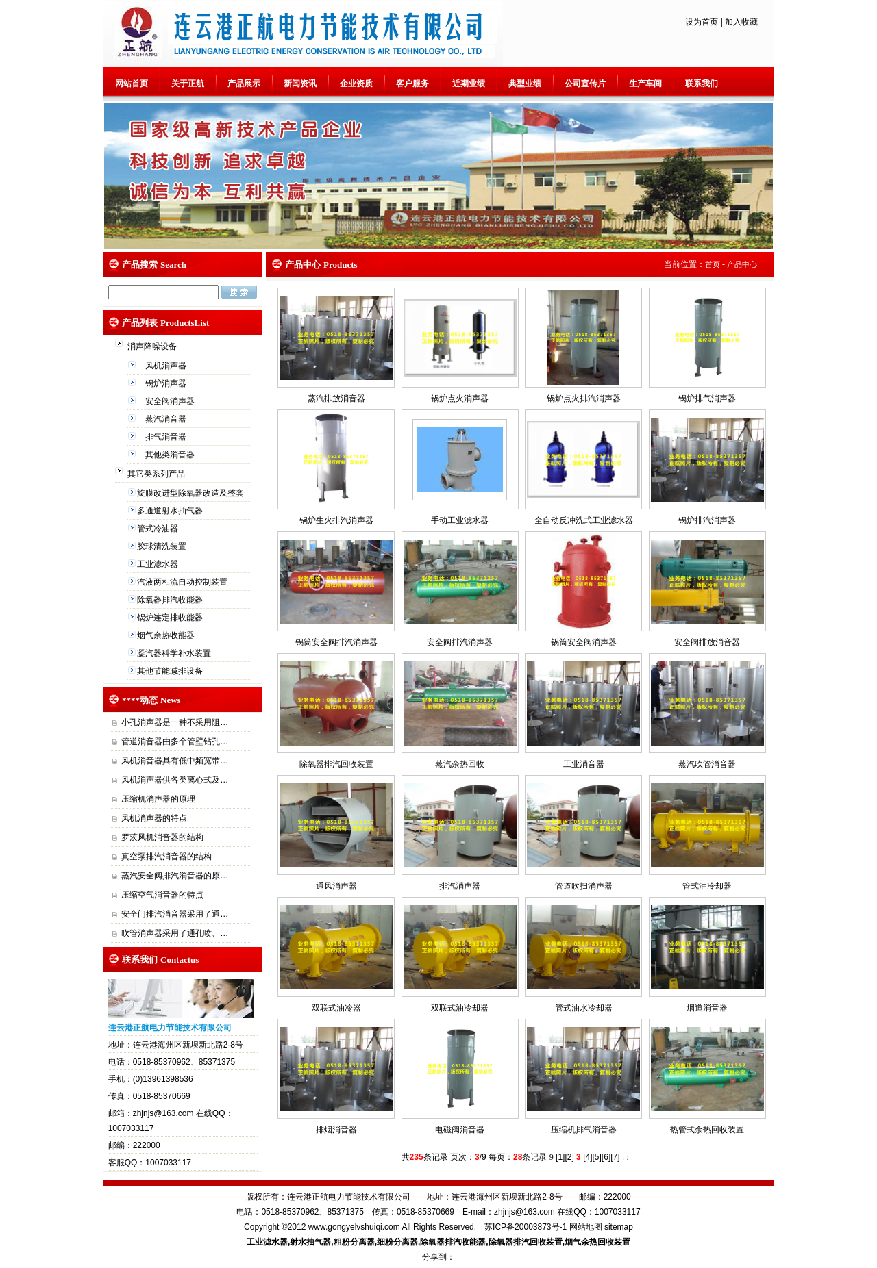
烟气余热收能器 (167, 635)
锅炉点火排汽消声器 (584, 398)
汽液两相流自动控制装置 (183, 582)
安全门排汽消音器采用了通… (174, 914)
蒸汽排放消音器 (336, 398)
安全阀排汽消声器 (460, 642)
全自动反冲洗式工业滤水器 (583, 520)
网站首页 (131, 83)
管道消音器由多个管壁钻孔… (174, 741)
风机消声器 (166, 365)
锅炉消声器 (166, 383)
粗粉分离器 (354, 1242)
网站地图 (585, 1227)
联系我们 (701, 83)
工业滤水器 (158, 564)
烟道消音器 (707, 1008)
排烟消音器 (336, 1129)
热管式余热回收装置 (707, 1129)
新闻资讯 (300, 83)
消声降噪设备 (153, 346)
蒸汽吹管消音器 (707, 764)
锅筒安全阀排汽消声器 (336, 642)
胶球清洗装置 (162, 546)
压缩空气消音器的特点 (162, 895)
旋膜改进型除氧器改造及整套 (191, 493)
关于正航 (187, 83)
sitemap (618, 1227)
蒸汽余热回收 (459, 764)
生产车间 (645, 83)
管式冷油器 (158, 528)
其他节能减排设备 (171, 671)
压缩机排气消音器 (584, 1129)
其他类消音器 (171, 454)
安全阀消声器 (171, 401)
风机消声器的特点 (154, 818)
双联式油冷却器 (460, 1008)
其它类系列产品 (157, 474)
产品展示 (243, 83)
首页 (712, 264)
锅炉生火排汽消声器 (336, 520)
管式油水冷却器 (584, 1008)
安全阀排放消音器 (707, 642)
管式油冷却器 (707, 886)
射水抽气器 (310, 1242)
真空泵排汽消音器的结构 (166, 856)
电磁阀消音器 (459, 1129)
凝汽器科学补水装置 (175, 653)
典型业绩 (524, 83)
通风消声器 (336, 886)
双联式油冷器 (336, 1008)
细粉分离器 (397, 1242)
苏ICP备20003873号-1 (525, 1227)
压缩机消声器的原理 (158, 799)
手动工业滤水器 (460, 520)
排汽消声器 (459, 886)
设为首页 (701, 22)
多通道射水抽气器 (171, 511)
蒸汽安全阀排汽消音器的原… (174, 875)
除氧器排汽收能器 (171, 600)
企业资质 (356, 83)
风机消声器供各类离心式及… (174, 780)
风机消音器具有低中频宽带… (174, 760)
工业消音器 (583, 764)
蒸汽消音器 (166, 419)
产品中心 (742, 264)
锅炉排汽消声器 (707, 520)
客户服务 (412, 83)
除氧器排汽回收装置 (336, 764)
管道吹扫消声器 (584, 886)
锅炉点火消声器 (460, 398)
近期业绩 (468, 83)
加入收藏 (741, 22)
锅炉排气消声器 (707, 398)
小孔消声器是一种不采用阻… (174, 722)
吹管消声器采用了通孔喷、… (174, 933)
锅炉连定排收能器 (171, 617)
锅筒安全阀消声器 (584, 642)
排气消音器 (166, 437)
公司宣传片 (585, 83)
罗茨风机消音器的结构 (162, 837)
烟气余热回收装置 (597, 1242)
